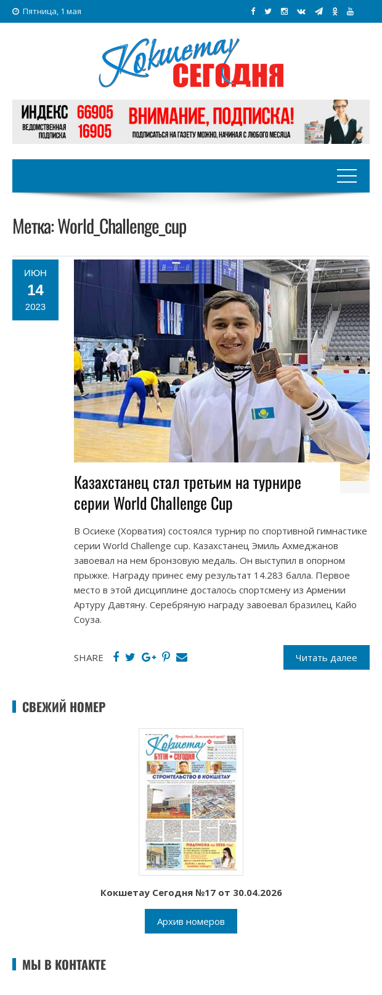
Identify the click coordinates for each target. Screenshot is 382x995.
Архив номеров (191, 921)
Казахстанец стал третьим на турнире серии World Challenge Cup (187, 492)
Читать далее (326, 657)
